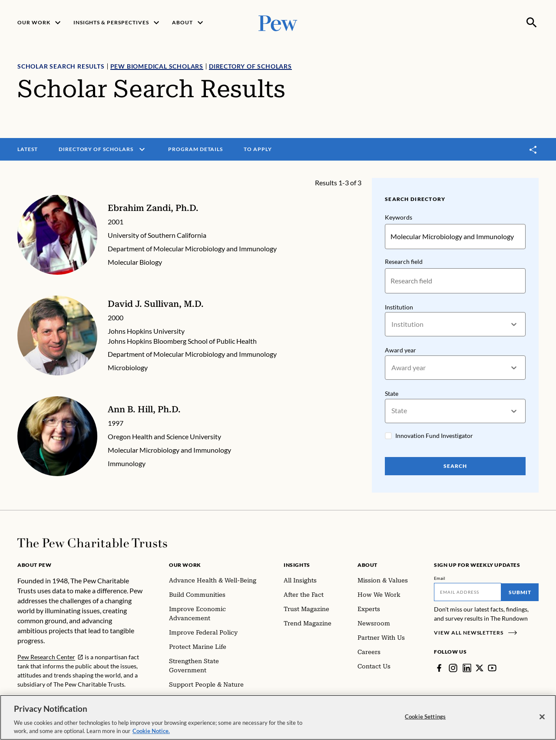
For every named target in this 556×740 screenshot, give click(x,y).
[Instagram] (453, 668)
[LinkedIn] (467, 668)
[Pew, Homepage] (278, 22)
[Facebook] (439, 668)
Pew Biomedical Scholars (156, 66)
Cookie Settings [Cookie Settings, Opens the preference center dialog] (425, 717)
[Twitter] (479, 668)
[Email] (467, 592)
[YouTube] (492, 668)
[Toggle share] (533, 149)
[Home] (92, 543)
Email (440, 578)
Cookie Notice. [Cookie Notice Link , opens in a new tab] (151, 732)
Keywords (398, 217)
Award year (400, 350)
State (391, 393)
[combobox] (392, 324)
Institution (399, 307)
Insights (297, 565)
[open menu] (142, 149)
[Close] (542, 717)
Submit (520, 592)
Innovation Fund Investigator (434, 435)
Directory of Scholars (250, 66)
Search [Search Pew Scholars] (455, 466)
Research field (404, 261)
